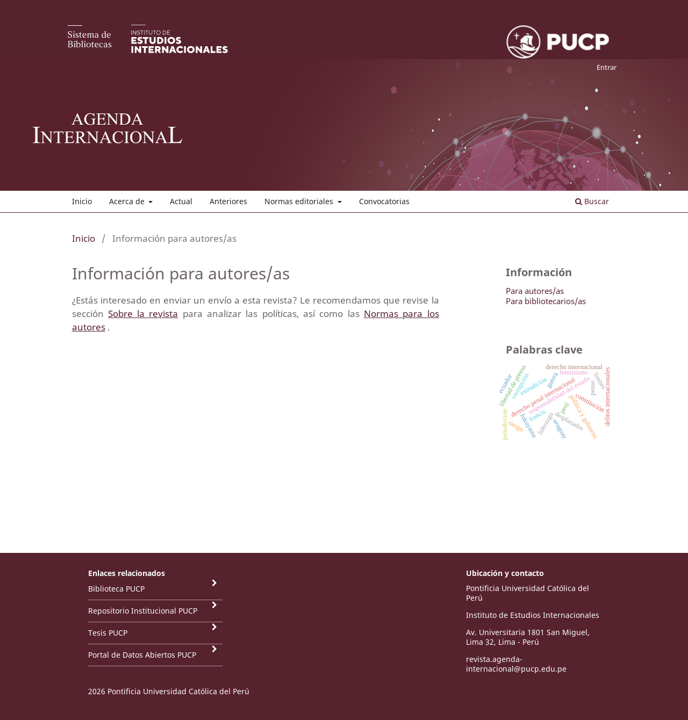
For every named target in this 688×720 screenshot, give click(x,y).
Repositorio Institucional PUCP (142, 611)
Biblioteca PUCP (116, 589)
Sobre (122, 313)
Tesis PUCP (107, 633)
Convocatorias (384, 201)
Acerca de (128, 201)
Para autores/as (535, 290)
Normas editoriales (299, 201)
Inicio (82, 201)
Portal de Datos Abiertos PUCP (142, 655)
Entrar (607, 67)
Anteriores (228, 201)
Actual (181, 201)
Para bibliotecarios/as (546, 301)
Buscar (592, 201)
